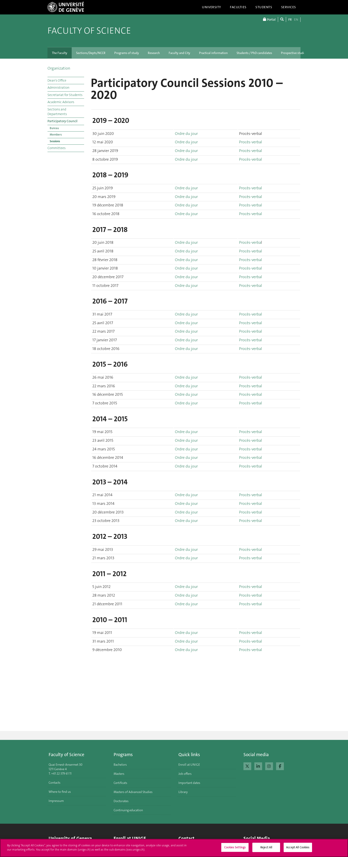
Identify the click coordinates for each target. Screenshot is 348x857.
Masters (119, 774)
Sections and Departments (57, 111)
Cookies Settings (235, 849)
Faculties (238, 7)
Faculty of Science (89, 30)
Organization (58, 68)
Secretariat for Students (64, 95)
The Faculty (59, 53)
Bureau (54, 128)
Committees (56, 148)
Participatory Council (62, 121)
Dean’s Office (56, 80)
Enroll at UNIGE (189, 765)
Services (288, 7)
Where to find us (60, 792)
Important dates (189, 783)
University (211, 7)
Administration (58, 87)
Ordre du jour (186, 133)
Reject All (266, 849)
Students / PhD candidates (254, 53)
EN (296, 19)
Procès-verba (250, 242)
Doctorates (121, 801)
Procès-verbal (250, 142)
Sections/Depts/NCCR (90, 53)
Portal (269, 19)
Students (263, 7)
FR (290, 19)
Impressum (56, 801)
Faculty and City (179, 53)
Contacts (54, 783)
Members (56, 134)
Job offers (185, 774)
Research (154, 53)
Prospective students (295, 53)
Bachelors (120, 765)
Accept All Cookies (297, 849)
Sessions (55, 141)
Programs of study (126, 53)
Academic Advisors (60, 102)
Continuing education (128, 810)
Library (183, 792)
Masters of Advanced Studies (133, 792)
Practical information (213, 53)
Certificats (120, 783)
